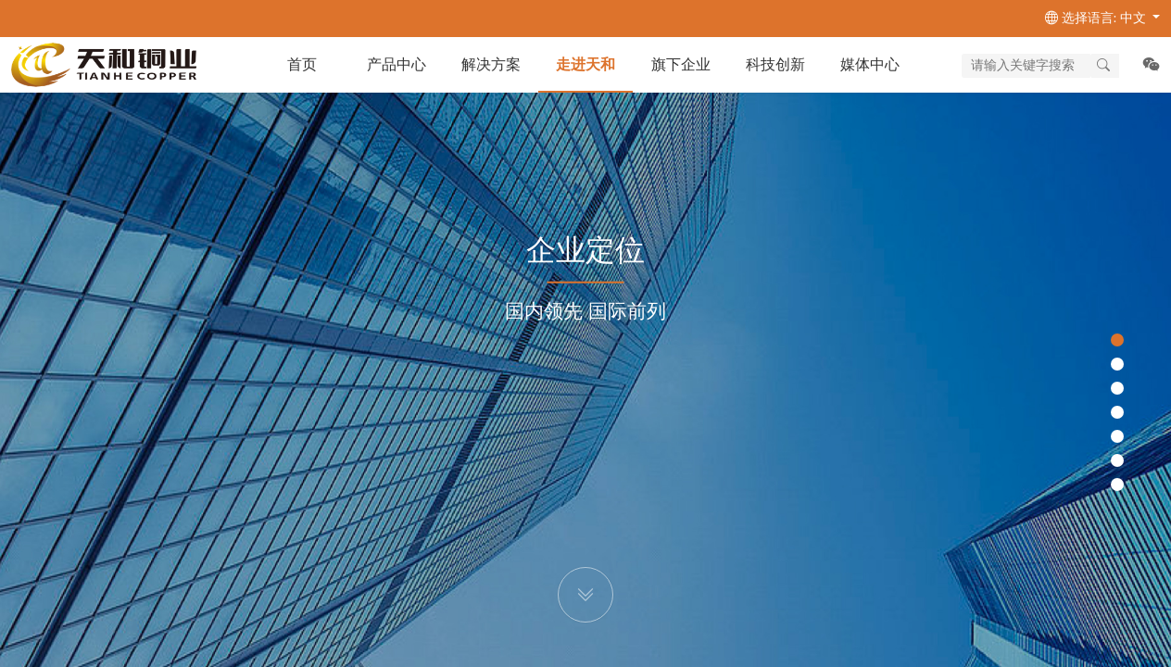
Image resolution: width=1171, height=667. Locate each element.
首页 (302, 64)
